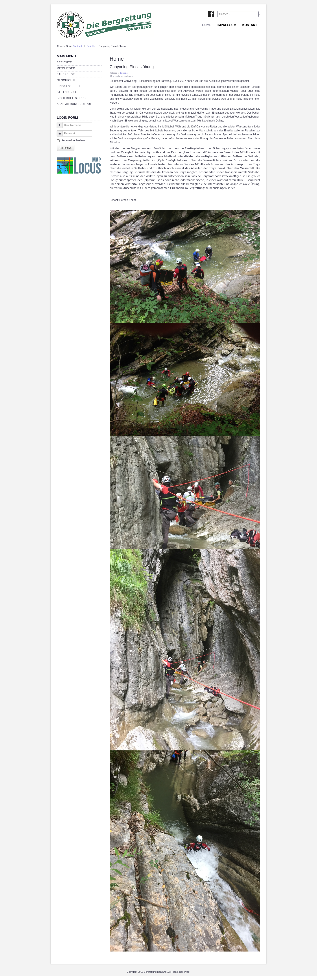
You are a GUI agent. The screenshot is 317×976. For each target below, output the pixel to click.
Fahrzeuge (66, 74)
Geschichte (66, 80)
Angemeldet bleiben (73, 140)
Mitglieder (66, 68)
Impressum (226, 25)
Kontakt (249, 25)
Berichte (91, 46)
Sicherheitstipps (71, 98)
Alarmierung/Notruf (74, 104)
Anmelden (66, 147)
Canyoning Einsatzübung (132, 67)
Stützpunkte (67, 92)
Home (206, 25)
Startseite (78, 46)
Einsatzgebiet (68, 86)
